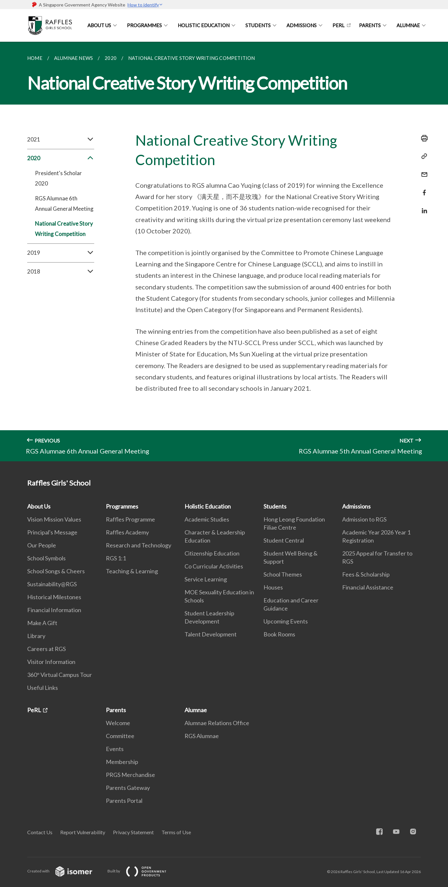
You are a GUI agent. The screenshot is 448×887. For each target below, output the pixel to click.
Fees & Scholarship (366, 574)
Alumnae (408, 25)
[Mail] (422, 170)
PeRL (338, 25)
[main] (224, 251)
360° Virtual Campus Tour (59, 674)
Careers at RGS (46, 648)
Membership (122, 761)
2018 (60, 271)
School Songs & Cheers (56, 571)
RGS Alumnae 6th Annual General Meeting (64, 203)
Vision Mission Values (54, 519)
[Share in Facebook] (422, 188)
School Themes (282, 574)
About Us (99, 25)
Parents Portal (124, 800)
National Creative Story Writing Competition (64, 228)
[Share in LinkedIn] (422, 207)
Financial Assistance (367, 587)
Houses (273, 587)
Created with (65, 871)
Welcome (118, 722)
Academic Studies (207, 519)
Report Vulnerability (82, 832)
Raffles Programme (130, 519)
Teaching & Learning (132, 571)
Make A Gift (42, 622)
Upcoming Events (285, 621)
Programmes (144, 25)
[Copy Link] (422, 156)
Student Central (283, 540)
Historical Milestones (54, 597)
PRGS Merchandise (130, 774)
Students (258, 25)
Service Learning (206, 579)
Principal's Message (52, 532)
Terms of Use (176, 832)
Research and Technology (138, 545)
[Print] (422, 138)
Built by (142, 871)
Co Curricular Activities (214, 566)
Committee (120, 735)
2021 (60, 139)
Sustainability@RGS (52, 584)
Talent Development (211, 634)
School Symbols (46, 558)
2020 (60, 158)
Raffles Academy (127, 532)
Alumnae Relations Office (217, 722)
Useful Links (42, 687)
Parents (370, 25)
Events (115, 748)
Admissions (301, 25)
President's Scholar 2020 (58, 178)
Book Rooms (279, 634)
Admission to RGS (364, 519)
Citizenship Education (212, 553)
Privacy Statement (133, 832)
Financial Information (54, 609)
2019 (60, 253)
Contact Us (39, 832)
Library (36, 635)
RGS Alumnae (202, 735)
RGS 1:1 (116, 558)
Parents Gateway (128, 787)
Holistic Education (204, 25)
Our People (41, 545)
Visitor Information (51, 661)
